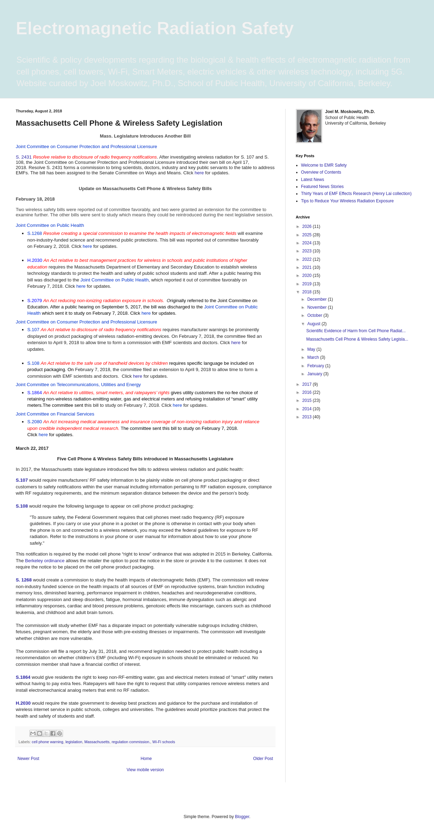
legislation (73, 742)
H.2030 (23, 703)
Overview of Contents (321, 172)
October (315, 315)
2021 (307, 267)
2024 (307, 242)
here (199, 172)
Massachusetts (97, 742)
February (316, 365)
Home (146, 758)
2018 (307, 292)
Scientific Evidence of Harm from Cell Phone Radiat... (356, 330)
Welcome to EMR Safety (324, 165)
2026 (307, 226)
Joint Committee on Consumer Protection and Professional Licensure (86, 146)
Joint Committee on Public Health (50, 225)
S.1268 (34, 233)
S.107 (33, 329)
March (313, 357)
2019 (307, 283)
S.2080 (34, 421)
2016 (307, 392)
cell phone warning (47, 742)
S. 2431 (23, 157)
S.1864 (23, 677)
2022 (307, 259)
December (317, 299)
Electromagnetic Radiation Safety (155, 28)
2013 (307, 416)
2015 (307, 400)
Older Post (263, 758)
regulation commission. (131, 742)
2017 (307, 384)
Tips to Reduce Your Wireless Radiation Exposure (347, 200)
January (315, 373)
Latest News (312, 179)
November (317, 307)
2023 (307, 251)
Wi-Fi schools (163, 742)
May (311, 349)
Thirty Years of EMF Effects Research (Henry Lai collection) (356, 193)
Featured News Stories (322, 186)
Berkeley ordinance (44, 560)
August (314, 323)
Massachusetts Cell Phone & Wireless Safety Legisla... (357, 339)
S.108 (33, 363)
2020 (307, 275)
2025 (307, 234)
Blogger (242, 816)
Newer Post (28, 758)
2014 (307, 408)
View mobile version (145, 769)
